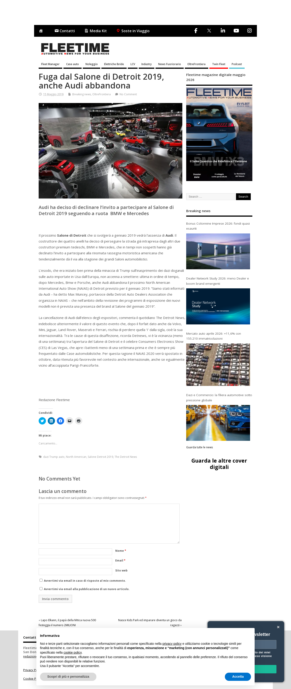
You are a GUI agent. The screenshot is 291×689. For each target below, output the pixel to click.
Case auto (72, 64)
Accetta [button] (238, 676)
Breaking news (81, 94)
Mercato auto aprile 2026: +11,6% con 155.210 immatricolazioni (213, 336)
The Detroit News (126, 457)
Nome (120, 551)
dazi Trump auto (54, 457)
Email (120, 560)
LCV (132, 64)
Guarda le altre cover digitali (219, 463)
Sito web (121, 570)
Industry (146, 64)
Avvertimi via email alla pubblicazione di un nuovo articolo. (87, 589)
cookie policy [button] (73, 652)
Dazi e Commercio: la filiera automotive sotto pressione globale (219, 397)
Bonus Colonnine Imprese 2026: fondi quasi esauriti (218, 225)
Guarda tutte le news (199, 447)
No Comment (128, 94)
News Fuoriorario (169, 64)
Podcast (237, 64)
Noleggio (91, 64)
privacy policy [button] (172, 643)
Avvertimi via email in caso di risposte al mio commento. (85, 581)
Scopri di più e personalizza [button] (68, 676)
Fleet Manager (50, 64)
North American (76, 457)
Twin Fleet (218, 64)
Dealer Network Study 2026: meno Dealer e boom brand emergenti (217, 280)
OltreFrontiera (196, 64)
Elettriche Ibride (114, 64)
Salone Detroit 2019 (100, 457)
